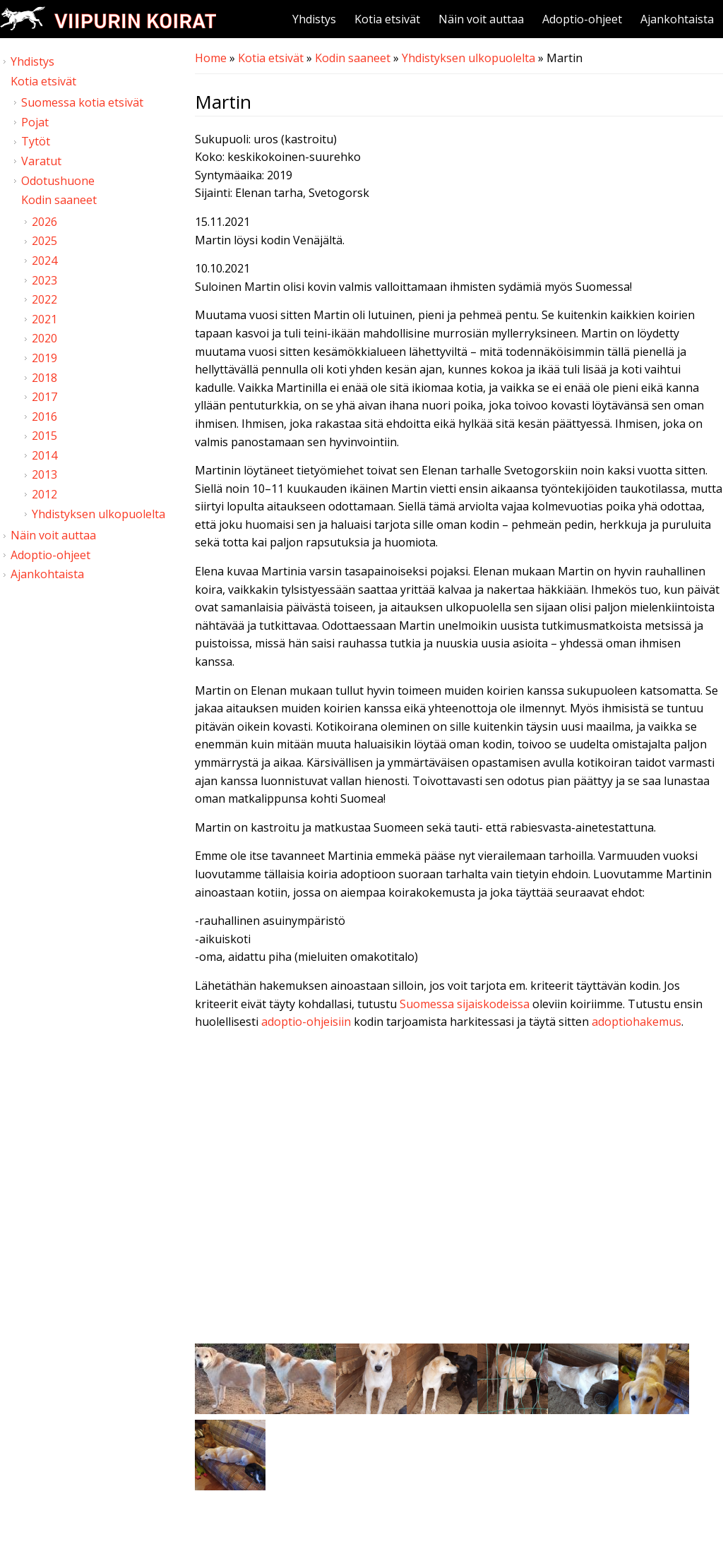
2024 (44, 260)
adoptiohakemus (636, 1021)
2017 (44, 397)
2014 (44, 455)
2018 (44, 377)
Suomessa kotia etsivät (82, 102)
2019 (44, 358)
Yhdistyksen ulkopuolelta (468, 58)
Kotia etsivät (387, 19)
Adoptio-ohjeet (582, 19)
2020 (44, 338)
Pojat (35, 122)
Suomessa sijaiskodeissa (465, 1004)
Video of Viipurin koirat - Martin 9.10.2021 (459, 1190)
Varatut (41, 161)
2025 (44, 241)
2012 (44, 494)
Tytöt (35, 141)
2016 (44, 416)
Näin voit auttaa (481, 19)
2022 (44, 299)
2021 (44, 319)
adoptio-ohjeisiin (306, 1021)
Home (211, 58)
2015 (44, 435)
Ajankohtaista (677, 19)
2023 (44, 280)
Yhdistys (314, 19)
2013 (44, 474)
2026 (44, 221)
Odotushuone (58, 180)
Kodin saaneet (352, 58)
